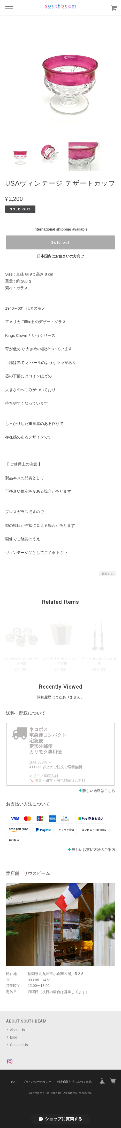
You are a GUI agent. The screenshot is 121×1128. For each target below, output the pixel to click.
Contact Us (19, 1045)
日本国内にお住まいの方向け (60, 256)
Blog (13, 1037)
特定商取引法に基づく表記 (74, 1081)
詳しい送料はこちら (98, 791)
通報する (107, 573)
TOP (13, 1081)
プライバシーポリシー (37, 1081)
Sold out (60, 242)
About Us (17, 1030)
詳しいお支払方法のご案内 (93, 850)
